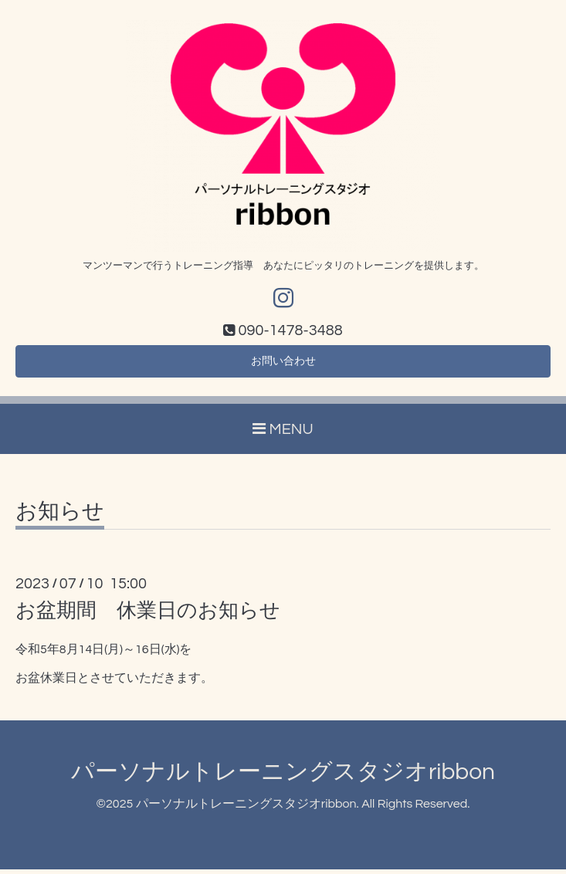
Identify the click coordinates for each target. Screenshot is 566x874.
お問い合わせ (283, 365)
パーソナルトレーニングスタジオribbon (283, 777)
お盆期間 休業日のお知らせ (147, 616)
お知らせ (59, 517)
